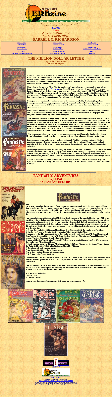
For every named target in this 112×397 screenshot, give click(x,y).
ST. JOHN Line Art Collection (92, 49)
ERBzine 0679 (57, 43)
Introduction (22, 45)
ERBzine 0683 (92, 47)
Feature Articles (22, 49)
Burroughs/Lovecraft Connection (21, 53)
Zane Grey (55, 89)
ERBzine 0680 (92, 43)
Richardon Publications (58, 51)
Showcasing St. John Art (57, 53)
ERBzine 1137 (21, 51)
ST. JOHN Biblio (58, 49)
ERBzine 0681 (21, 47)
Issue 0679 (56, 28)
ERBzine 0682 (57, 47)
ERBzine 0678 (21, 43)
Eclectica (92, 53)
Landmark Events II (92, 45)
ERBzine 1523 (92, 51)
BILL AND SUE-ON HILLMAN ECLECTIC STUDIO (56, 381)
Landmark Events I (58, 45)
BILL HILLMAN (56, 377)
